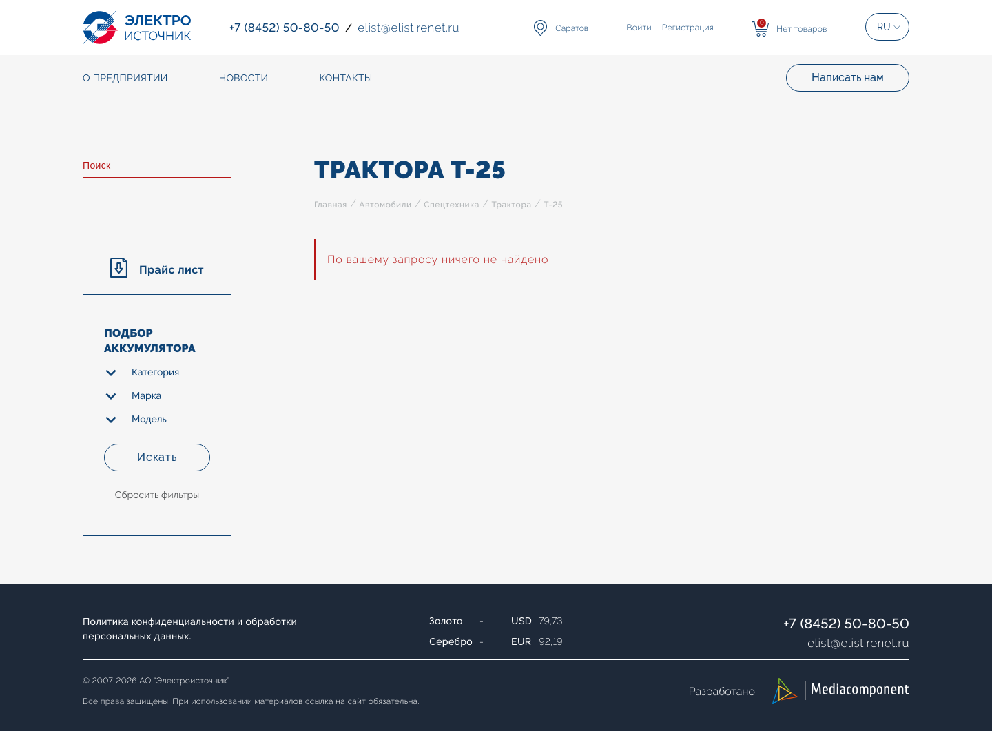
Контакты (345, 78)
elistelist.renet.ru (858, 643)
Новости (244, 78)
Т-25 (553, 204)
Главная (330, 204)
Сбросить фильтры (157, 495)
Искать (157, 457)
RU (884, 26)
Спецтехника (451, 204)
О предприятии (125, 78)
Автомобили (385, 204)
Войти (639, 27)
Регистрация (688, 27)
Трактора (511, 204)
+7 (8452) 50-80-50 (846, 623)
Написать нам (848, 77)
